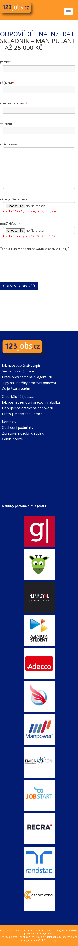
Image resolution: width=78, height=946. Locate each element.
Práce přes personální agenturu (27, 377)
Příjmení (6, 83)
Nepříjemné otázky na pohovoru (27, 408)
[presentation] (31, 269)
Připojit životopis (13, 199)
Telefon (6, 124)
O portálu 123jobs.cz (18, 396)
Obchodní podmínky (17, 427)
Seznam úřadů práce (18, 371)
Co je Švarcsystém (16, 388)
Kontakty (9, 421)
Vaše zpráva (9, 144)
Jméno (4, 62)
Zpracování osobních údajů (23, 433)
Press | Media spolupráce (22, 414)
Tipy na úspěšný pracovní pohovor (29, 383)
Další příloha (10, 224)
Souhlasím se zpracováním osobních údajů (34, 249)
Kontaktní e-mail (13, 103)
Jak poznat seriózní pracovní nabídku (31, 402)
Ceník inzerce (12, 439)
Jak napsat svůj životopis (21, 365)
